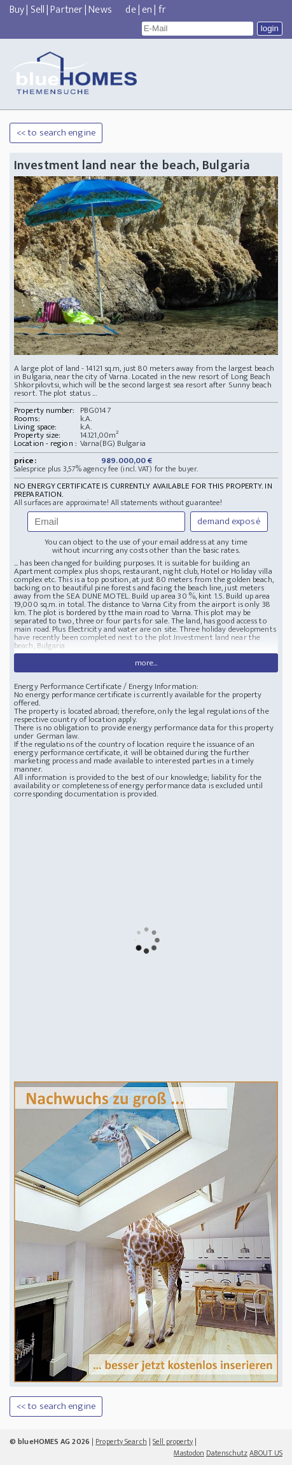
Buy (17, 9)
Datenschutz (226, 1453)
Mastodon (189, 1453)
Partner (66, 9)
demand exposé (228, 521)
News (99, 9)
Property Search (121, 1441)
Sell (38, 9)
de (130, 9)
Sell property (173, 1441)
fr (162, 9)
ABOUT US (265, 1453)
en (147, 9)
